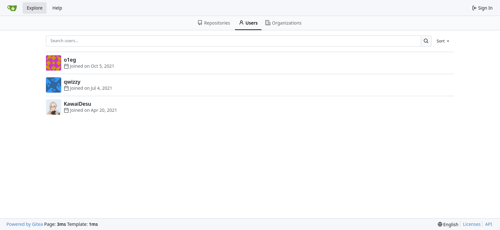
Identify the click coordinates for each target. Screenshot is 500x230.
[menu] (443, 41)
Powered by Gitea (24, 224)
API (488, 224)
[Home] (12, 8)
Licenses (472, 224)
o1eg (70, 60)
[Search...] (426, 41)
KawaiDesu (77, 104)
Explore (34, 8)
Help (57, 8)
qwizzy (72, 82)
